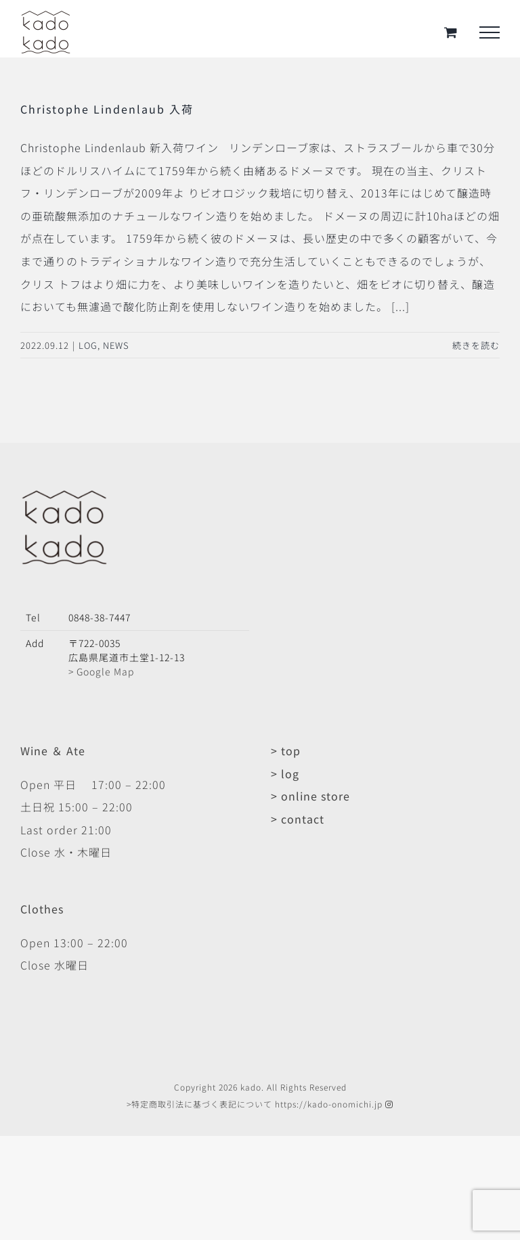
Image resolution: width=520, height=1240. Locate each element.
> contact (297, 819)
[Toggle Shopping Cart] (451, 32)
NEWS (116, 345)
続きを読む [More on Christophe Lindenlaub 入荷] (476, 345)
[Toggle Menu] (490, 32)
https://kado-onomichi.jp (329, 1104)
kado (250, 1087)
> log (285, 773)
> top (286, 750)
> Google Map (101, 671)
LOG (88, 345)
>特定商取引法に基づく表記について (199, 1104)
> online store (310, 796)
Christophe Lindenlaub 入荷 (107, 109)
